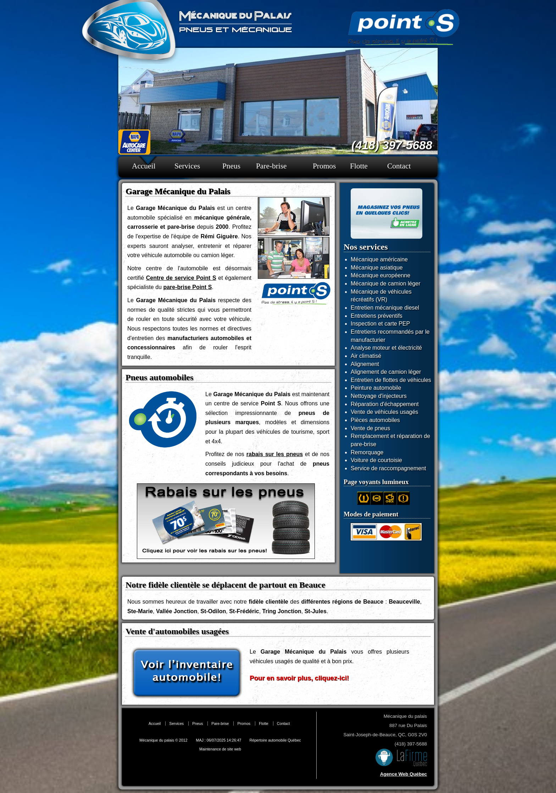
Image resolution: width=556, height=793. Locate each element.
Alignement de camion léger (386, 372)
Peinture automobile (376, 388)
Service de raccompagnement (388, 468)
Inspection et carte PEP (380, 324)
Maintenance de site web (220, 749)
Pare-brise (271, 166)
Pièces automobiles (375, 420)
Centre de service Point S (181, 278)
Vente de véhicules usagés (384, 412)
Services (187, 166)
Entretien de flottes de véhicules (391, 380)
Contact (399, 166)
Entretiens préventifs (376, 316)
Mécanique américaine (379, 259)
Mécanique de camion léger (386, 284)
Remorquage (367, 452)
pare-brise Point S (187, 287)
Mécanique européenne (380, 275)
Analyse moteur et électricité (386, 348)
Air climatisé (366, 356)
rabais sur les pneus (274, 454)
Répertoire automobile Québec (275, 740)
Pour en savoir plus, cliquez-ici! (299, 678)
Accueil (143, 166)
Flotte (359, 166)
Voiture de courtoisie (376, 460)
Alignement (365, 364)
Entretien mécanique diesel (385, 308)
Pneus (231, 166)
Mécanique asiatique (377, 268)
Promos (324, 166)
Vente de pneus (370, 428)
